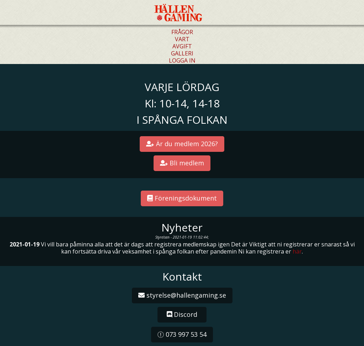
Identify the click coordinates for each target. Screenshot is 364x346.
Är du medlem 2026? (182, 143)
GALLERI (182, 53)
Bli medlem (182, 163)
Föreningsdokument (182, 198)
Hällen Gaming (179, 13)
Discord (182, 314)
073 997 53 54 (182, 334)
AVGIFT (182, 46)
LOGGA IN (182, 60)
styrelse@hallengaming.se (182, 295)
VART (182, 39)
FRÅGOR (182, 32)
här (297, 251)
